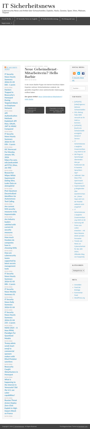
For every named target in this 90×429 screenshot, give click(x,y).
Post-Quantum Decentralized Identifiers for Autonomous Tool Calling (11, 196)
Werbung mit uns (68, 19)
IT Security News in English (27, 19)
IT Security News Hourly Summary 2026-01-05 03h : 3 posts (10, 139)
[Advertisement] (45, 45)
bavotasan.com (82, 426)
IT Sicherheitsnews (28, 6)
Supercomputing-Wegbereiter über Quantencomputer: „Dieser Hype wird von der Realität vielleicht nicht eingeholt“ (79, 196)
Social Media (6, 19)
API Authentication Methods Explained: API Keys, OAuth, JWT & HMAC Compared (11, 121)
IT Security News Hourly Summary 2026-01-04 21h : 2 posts (10, 317)
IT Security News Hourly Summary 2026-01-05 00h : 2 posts (10, 278)
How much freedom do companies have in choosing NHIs (11, 242)
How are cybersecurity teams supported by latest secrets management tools (10, 261)
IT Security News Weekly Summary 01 (10, 292)
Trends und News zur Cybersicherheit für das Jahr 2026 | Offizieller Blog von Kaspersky (79, 249)
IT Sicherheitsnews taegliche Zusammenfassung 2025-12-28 (79, 215)
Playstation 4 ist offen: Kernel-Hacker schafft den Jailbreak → (57, 110)
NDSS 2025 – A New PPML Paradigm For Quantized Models (11, 333)
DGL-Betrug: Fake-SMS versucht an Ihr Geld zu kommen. (79, 117)
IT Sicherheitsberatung (49, 19)
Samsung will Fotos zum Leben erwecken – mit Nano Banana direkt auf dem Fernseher (79, 230)
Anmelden (77, 285)
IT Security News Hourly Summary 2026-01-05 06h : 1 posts (10, 79)
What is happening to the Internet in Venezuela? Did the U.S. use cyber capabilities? (11, 387)
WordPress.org (79, 298)
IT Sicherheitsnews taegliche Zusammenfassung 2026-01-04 (79, 146)
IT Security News (11, 68)
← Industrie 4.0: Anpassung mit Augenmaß (31, 110)
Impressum (6, 23)
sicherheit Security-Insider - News (36, 66)
